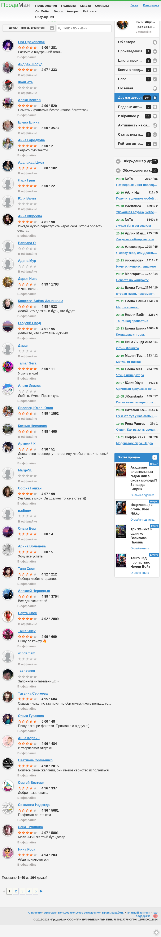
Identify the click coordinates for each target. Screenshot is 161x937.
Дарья (23, 357)
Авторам (50, 924)
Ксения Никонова (32, 438)
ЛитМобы (42, 11)
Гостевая (125, 100)
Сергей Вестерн (31, 794)
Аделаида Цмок (31, 174)
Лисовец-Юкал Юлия (35, 420)
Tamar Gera (27, 375)
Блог (134, 91)
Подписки (68, 5)
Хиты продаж (137, 469)
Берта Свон (27, 625)
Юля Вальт (27, 210)
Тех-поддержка (147, 926)
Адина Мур (27, 272)
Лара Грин (26, 192)
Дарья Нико (28, 290)
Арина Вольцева (32, 558)
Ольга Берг (27, 540)
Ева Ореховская (31, 54)
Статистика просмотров (138, 146)
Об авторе (126, 54)
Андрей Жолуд (30, 76)
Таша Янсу (27, 643)
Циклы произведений (136, 72)
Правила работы (113, 924)
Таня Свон (26, 580)
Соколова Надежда (34, 817)
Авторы (73, 11)
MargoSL (25, 482)
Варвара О (27, 255)
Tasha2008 (26, 683)
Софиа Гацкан (30, 500)
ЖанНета (25, 94)
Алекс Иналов (29, 397)
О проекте (35, 924)
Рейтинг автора (134, 156)
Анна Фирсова (30, 228)
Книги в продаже (134, 82)
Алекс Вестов (29, 112)
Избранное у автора (134, 128)
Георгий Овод (29, 335)
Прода (15, 5)
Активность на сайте (135, 137)
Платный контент (138, 924)
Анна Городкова (31, 152)
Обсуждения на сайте (141, 182)
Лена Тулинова (30, 839)
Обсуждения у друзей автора (141, 173)
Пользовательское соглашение (79, 924)
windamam (26, 665)
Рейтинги (90, 11)
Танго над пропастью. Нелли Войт (140, 574)
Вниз (156, 932)
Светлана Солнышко (35, 772)
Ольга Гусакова (31, 728)
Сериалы (102, 5)
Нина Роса (26, 861)
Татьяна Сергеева (33, 705)
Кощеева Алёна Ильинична (40, 313)
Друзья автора (134, 109)
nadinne (24, 522)
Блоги (58, 11)
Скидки (85, 5)
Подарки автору (134, 119)
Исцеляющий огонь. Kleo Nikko (141, 521)
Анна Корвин (29, 750)
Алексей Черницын (34, 603)
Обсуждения (44, 17)
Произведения (46, 5)
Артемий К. (27, 455)
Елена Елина (28, 134)
